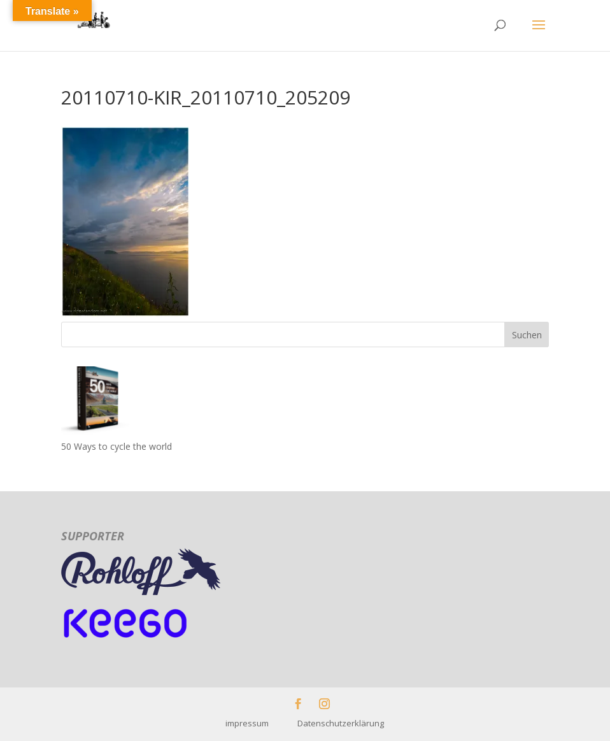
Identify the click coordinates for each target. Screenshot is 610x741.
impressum (261, 723)
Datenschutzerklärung (340, 723)
